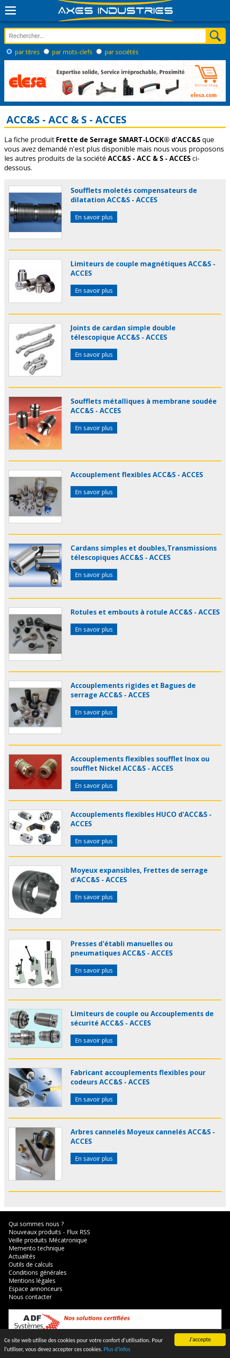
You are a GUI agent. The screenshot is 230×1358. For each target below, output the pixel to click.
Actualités (22, 1256)
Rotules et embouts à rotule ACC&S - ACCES (145, 612)
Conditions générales (38, 1272)
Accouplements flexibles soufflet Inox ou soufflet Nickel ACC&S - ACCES (140, 763)
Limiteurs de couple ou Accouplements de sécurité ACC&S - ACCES (142, 1018)
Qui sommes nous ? (36, 1224)
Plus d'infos (116, 1349)
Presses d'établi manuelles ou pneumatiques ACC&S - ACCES (122, 948)
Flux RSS (78, 1232)
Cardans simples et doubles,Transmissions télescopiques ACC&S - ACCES (144, 552)
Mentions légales (32, 1280)
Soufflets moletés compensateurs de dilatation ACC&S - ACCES (134, 195)
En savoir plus (94, 217)
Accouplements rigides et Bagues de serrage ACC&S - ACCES (133, 690)
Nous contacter (30, 1297)
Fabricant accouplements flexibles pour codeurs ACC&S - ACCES (138, 1077)
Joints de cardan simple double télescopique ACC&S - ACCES (123, 332)
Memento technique (37, 1248)
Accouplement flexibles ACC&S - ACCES (137, 474)
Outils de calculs (31, 1264)
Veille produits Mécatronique (48, 1240)
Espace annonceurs (35, 1289)
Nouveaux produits (35, 1232)
